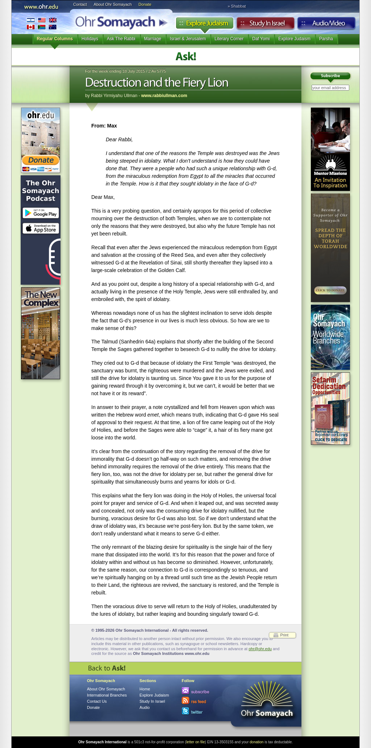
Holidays (90, 38)
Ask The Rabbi (121, 38)
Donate (144, 4)
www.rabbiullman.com (164, 95)
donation (256, 742)
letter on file (195, 742)
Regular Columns (55, 38)
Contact (80, 4)
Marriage (152, 38)
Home (144, 689)
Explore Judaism (204, 25)
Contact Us (97, 701)
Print (284, 635)
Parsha (326, 38)
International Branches (41, 23)
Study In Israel (152, 701)
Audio (326, 25)
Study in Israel (265, 25)
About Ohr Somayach (113, 4)
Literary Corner (228, 38)
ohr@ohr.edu (260, 649)
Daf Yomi (261, 38)
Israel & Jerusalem (188, 38)
